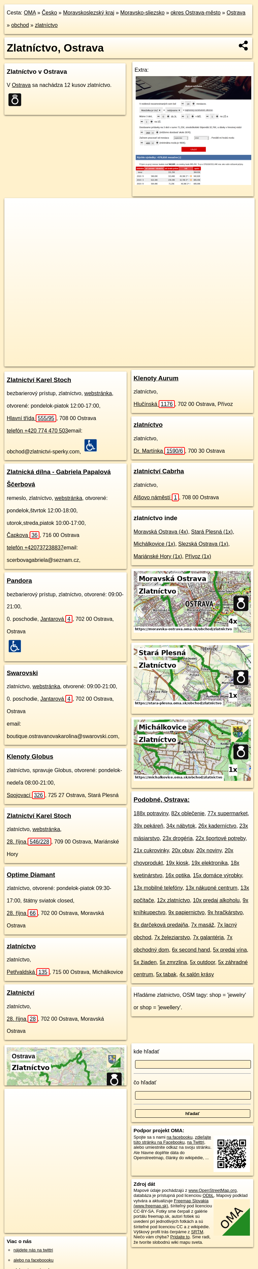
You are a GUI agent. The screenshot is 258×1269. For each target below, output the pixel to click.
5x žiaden (145, 962)
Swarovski (22, 672)
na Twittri (195, 1142)
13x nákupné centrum (211, 888)
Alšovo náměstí (156, 497)
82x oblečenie (187, 813)
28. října (29, 842)
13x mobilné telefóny (158, 888)
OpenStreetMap (125, 361)
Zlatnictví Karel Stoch (39, 379)
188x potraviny (151, 813)
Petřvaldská (28, 972)
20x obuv (182, 850)
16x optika (177, 875)
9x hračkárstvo (225, 912)
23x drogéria (178, 838)
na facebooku (180, 1137)
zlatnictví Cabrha (159, 471)
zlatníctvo (46, 25)
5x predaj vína (230, 950)
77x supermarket (227, 813)
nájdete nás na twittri (33, 1249)
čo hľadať (145, 1082)
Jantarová (56, 619)
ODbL (208, 1195)
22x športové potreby (221, 838)
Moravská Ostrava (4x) (161, 532)
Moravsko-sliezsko (142, 12)
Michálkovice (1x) (154, 544)
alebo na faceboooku (33, 1260)
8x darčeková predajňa (161, 925)
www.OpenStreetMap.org (213, 1190)
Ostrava (236, 12)
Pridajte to (180, 1236)
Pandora (19, 580)
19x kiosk (177, 863)
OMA (30, 12)
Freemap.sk (160, 361)
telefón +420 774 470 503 (37, 431)
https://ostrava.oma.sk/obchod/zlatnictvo (218, 361)
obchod (20, 25)
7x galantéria (208, 937)
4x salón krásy (197, 974)
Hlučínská (154, 404)
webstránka (98, 393)
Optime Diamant (31, 874)
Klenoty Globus (30, 756)
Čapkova (23, 535)
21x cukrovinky (151, 850)
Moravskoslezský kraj (88, 12)
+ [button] (16, 209)
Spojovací (26, 795)
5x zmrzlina (173, 962)
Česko (49, 12)
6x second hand (191, 950)
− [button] (16, 220)
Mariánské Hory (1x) (158, 556)
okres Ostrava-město (195, 12)
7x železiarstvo (172, 937)
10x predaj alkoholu (216, 900)
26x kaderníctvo (217, 826)
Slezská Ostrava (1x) (203, 544)
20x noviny (209, 850)
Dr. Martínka (159, 451)
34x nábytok (180, 826)
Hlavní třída (31, 418)
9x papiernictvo (186, 912)
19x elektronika (209, 863)
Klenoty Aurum (156, 378)
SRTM (197, 1231)
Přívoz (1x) (198, 556)
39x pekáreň (148, 826)
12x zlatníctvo (173, 900)
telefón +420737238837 (35, 547)
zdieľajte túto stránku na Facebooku (172, 1140)
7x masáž (202, 925)
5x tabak (166, 974)
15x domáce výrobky (217, 875)
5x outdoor (202, 962)
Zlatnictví (20, 992)
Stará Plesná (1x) (212, 532)
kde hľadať (147, 1051)
